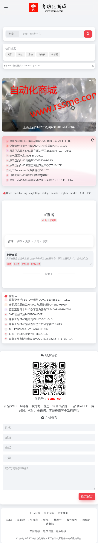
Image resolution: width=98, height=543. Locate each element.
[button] (12, 34)
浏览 (36, 241)
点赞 (45, 241)
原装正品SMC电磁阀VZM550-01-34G (31, 160)
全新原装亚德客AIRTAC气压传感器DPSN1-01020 (38, 145)
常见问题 (49, 512)
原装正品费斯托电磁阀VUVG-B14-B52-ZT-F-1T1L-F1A (41, 180)
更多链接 (61, 531)
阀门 (10, 54)
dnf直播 (25, 264)
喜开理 (21, 519)
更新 (27, 241)
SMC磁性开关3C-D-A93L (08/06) (23, 65)
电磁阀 (42, 54)
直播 (9, 264)
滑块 (30, 54)
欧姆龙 (86, 519)
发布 (19, 241)
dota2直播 (36, 264)
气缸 (20, 54)
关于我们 (63, 512)
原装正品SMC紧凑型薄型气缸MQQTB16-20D (35, 165)
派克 (45, 519)
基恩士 (58, 519)
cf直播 (16, 264)
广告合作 (35, 512)
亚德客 (34, 519)
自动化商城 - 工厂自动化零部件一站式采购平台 (57, 538)
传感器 (54, 54)
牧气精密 (72, 519)
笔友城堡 (48, 531)
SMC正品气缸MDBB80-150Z (26, 155)
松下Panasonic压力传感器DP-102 (29, 170)
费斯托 (50, 523)
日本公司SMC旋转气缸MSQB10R (29, 175)
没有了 (49, 273)
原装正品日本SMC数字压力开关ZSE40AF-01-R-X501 (40, 150)
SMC (9, 519)
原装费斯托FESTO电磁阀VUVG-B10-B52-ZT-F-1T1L (40, 140)
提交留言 (87, 496)
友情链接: (35, 531)
